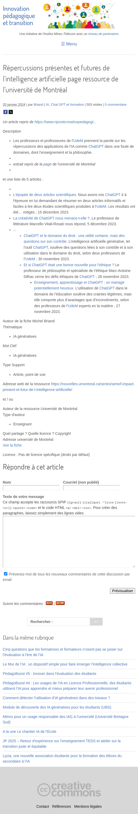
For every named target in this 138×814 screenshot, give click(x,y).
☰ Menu (69, 43)
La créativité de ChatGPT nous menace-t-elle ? (51, 218)
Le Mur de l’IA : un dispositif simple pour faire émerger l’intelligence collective (65, 664)
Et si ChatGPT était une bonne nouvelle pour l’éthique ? (69, 265)
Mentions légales (88, 806)
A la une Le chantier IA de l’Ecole (30, 731)
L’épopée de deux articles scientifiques (44, 195)
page (47, 164)
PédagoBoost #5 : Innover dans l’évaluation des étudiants (49, 673)
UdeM (78, 141)
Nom (7, 482)
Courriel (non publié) (81, 482)
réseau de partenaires (103, 34)
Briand (38, 104)
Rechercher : (41, 622)
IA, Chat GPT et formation (65, 104)
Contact (42, 806)
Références (61, 806)
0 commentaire (115, 104)
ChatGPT (96, 146)
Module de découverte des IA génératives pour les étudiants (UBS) (57, 707)
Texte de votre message (23, 497)
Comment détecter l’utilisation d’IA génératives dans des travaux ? (56, 698)
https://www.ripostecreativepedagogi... (65, 122)
